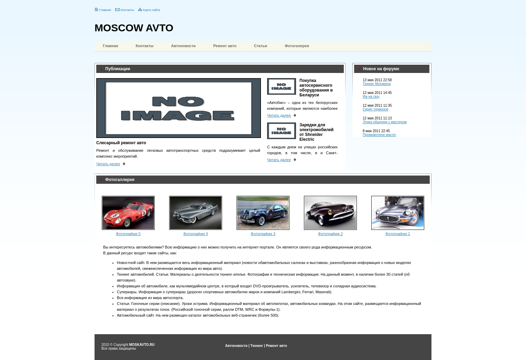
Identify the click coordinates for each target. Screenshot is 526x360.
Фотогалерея (297, 46)
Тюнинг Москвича (377, 84)
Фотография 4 (195, 234)
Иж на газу (371, 96)
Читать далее (108, 164)
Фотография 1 (397, 234)
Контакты (127, 10)
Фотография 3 (263, 234)
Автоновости (183, 46)
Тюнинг (256, 346)
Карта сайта (151, 10)
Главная (105, 10)
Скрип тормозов (375, 109)
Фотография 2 (330, 234)
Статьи (260, 46)
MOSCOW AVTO (134, 27)
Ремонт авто (225, 46)
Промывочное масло (379, 135)
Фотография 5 (128, 234)
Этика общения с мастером (385, 122)
